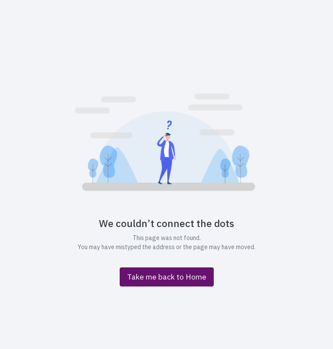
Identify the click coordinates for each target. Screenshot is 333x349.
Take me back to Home (166, 277)
